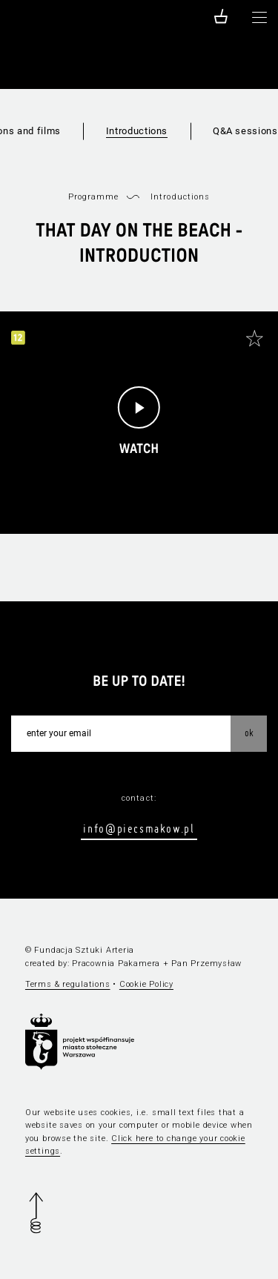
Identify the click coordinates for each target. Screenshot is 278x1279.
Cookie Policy (146, 984)
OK (249, 732)
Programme (93, 197)
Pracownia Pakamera (116, 963)
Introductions (137, 130)
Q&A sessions (245, 130)
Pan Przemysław (206, 963)
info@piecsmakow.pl (138, 828)
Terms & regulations (67, 984)
